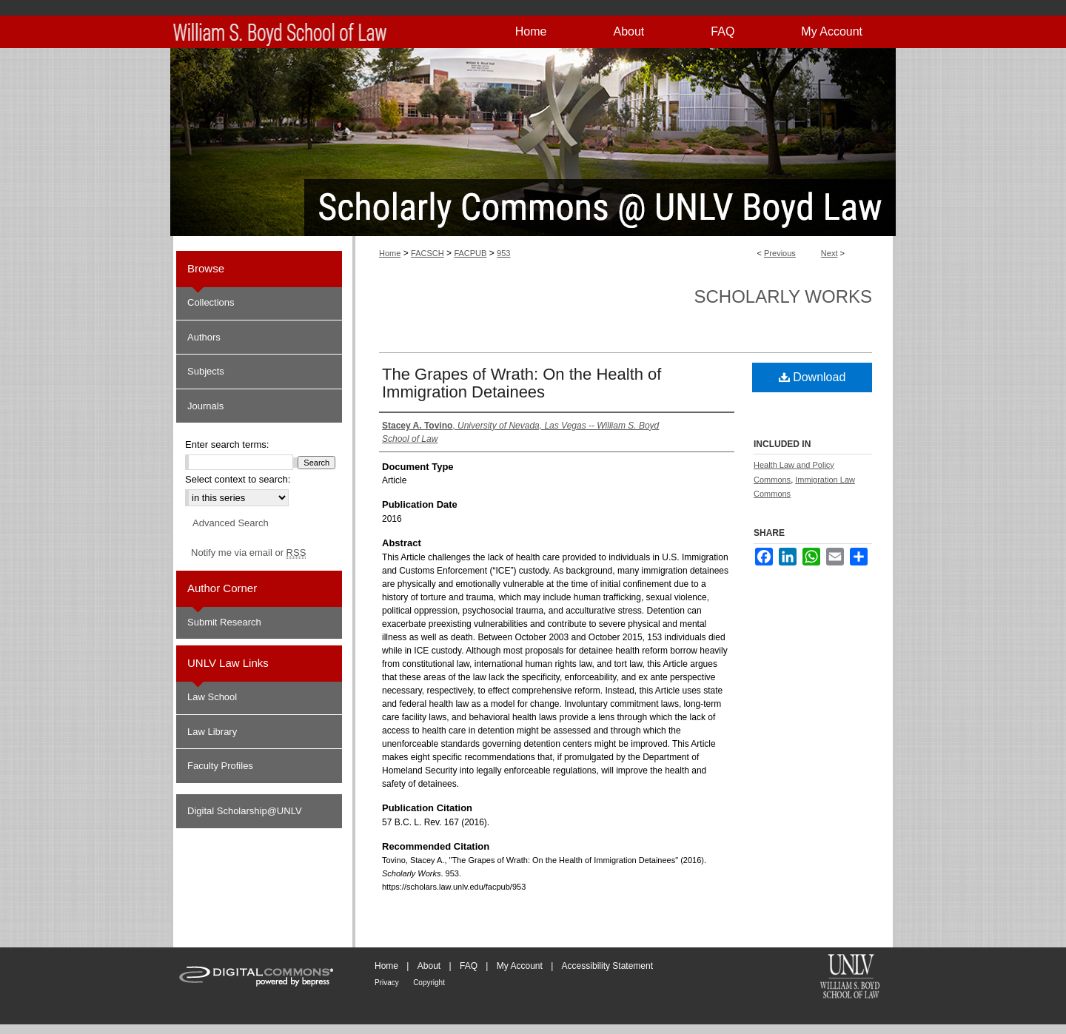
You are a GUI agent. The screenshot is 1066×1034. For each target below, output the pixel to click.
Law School (212, 696)
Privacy (387, 982)
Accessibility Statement (607, 966)
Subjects (205, 371)
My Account (520, 966)
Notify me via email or (248, 553)
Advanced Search (230, 522)
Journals (205, 406)
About (429, 966)
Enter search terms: (227, 444)
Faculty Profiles (220, 765)
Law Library (212, 731)
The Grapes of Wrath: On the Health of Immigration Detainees (521, 383)
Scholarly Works (783, 296)
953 (503, 253)
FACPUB (470, 253)
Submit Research (224, 622)
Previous (780, 253)
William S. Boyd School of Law (850, 977)
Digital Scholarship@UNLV (244, 810)
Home (389, 253)
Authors (204, 337)
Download (812, 377)
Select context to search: (237, 479)
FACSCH (427, 253)
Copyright (429, 982)
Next (829, 253)
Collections (211, 302)
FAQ (468, 966)
